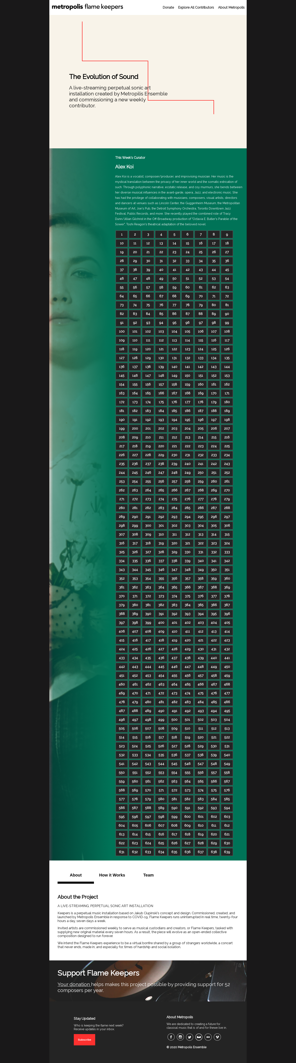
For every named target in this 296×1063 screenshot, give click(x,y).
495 (227, 711)
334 (122, 561)
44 (214, 270)
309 (148, 534)
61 (200, 287)
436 (161, 658)
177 (187, 402)
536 (174, 755)
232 (201, 455)
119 (134, 349)
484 (201, 702)
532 (122, 755)
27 (227, 252)
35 (214, 261)
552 (148, 773)
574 (201, 790)
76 (161, 305)
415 (121, 640)
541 (121, 764)
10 (122, 243)
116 (213, 340)
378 (227, 596)
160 (201, 384)
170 (213, 393)
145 (121, 376)
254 (135, 481)
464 (174, 684)
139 (161, 367)
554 (174, 773)
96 (187, 323)
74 (135, 305)
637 (201, 852)
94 (161, 323)
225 (227, 446)
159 (187, 384)
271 (121, 499)
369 (227, 587)
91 (122, 323)
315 (227, 534)
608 (174, 825)
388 (122, 614)
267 (187, 490)
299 (135, 525)
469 (122, 693)
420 (188, 640)
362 (135, 587)
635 (174, 852)
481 (161, 702)
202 (161, 428)
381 (148, 605)
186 (187, 411)
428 (174, 649)
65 (135, 296)
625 (161, 843)
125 (213, 349)
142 (200, 367)
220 (161, 446)
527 (174, 746)
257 (174, 481)
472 (161, 693)
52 (200, 278)
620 (214, 834)
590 (174, 808)
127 (121, 358)
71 (213, 296)
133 (200, 358)
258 (187, 481)
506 (135, 728)
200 (135, 428)
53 (214, 278)
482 (174, 702)
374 (174, 596)
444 (148, 667)
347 (174, 570)
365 (174, 587)
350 (214, 570)
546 (188, 764)
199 (122, 428)
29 (135, 261)
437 (174, 658)
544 (161, 764)
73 (122, 305)
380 (135, 605)
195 (187, 420)
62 (214, 287)
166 (161, 393)
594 (227, 808)
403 (201, 623)
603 (227, 817)
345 (148, 570)
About (76, 875)
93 (148, 323)
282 (148, 508)
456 (188, 675)
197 (213, 420)
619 (201, 834)
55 (122, 287)
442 (122, 667)
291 (148, 517)
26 (214, 252)
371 (135, 596)
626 (174, 843)
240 (188, 464)
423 (227, 640)
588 (148, 808)
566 (214, 781)
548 (214, 764)
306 (227, 525)
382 (161, 605)
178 (200, 402)
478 (122, 702)
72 (227, 296)
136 (121, 367)
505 (122, 728)
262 (122, 490)
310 (161, 534)
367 (201, 587)
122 (174, 349)
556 (201, 773)
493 (201, 711)
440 (214, 658)
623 (135, 843)
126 (227, 349)
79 (201, 305)
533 (135, 755)
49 (161, 278)
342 (227, 561)
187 (200, 411)
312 (187, 534)
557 (214, 773)
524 (135, 746)
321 (187, 543)
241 (200, 464)
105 (187, 331)
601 (201, 817)
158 (174, 384)
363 (148, 587)
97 (201, 323)
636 (188, 852)
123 (187, 349)
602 (214, 817)
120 (148, 349)
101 (134, 331)
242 (214, 464)
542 (135, 764)
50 (174, 278)
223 (201, 446)
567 (227, 781)
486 (227, 702)
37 (122, 270)
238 (161, 464)
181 (121, 411)
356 (174, 578)
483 (188, 702)
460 (122, 684)
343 (122, 570)
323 (214, 543)
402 (188, 623)
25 (200, 252)
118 (121, 349)
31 (161, 261)
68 (174, 296)
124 (200, 349)
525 (148, 746)
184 (161, 411)
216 (227, 437)
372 (148, 596)
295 (201, 517)
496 (122, 720)
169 (201, 393)
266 (174, 490)
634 (161, 852)
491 (174, 711)
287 (214, 508)
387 (227, 605)
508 (161, 728)
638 (214, 852)
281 (135, 508)
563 (174, 781)
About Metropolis (231, 7)
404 (214, 623)
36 (227, 261)
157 (161, 384)
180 (227, 402)
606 (148, 825)
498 (148, 720)
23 (174, 252)
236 (135, 464)
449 (214, 667)
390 (148, 614)
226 (122, 455)
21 (148, 252)
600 (187, 817)
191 (134, 420)
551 (135, 773)
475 (201, 693)
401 (174, 623)
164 (135, 393)
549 (227, 764)
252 (227, 473)
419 (174, 640)
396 (227, 614)
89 (214, 314)
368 (214, 587)
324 (227, 543)
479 (135, 702)
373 (161, 596)
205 (201, 428)
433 (122, 658)
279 (227, 499)
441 (227, 658)
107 (213, 331)
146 (135, 376)
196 (201, 420)
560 (135, 781)
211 (161, 437)
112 (161, 340)
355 (161, 578)
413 (213, 631)
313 (200, 534)
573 (187, 790)
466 (201, 684)
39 (148, 270)
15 (187, 243)
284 (174, 508)
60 (187, 287)
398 (135, 623)
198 (227, 420)
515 (135, 737)
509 (174, 728)
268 (201, 490)
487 (122, 711)
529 (201, 746)
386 (214, 605)
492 (188, 711)
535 (161, 755)
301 (161, 525)
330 (187, 552)
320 (174, 543)
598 (161, 817)
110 (134, 340)
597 (148, 817)
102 (148, 331)
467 (214, 684)
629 (214, 843)
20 (135, 252)
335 (135, 561)
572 (174, 790)
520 (201, 737)
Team (148, 875)
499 (161, 720)
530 (214, 746)
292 (161, 517)
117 (227, 340)
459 (227, 675)
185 (174, 411)
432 (227, 649)
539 (214, 755)
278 (214, 499)
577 (122, 799)
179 (213, 402)
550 (122, 773)
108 (227, 331)
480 (148, 702)
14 (174, 243)
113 (174, 340)
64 (122, 296)
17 (213, 243)
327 (148, 552)
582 (187, 799)
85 (161, 314)
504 (227, 720)
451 (121, 675)
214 (200, 437)
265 (161, 490)
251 (213, 473)
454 (161, 675)
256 (161, 481)
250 (201, 473)
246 (148, 473)
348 (188, 570)
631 (121, 852)
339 (187, 561)
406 (122, 631)
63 (227, 287)
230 (174, 455)
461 (135, 684)
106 (201, 331)
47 (135, 278)
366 (188, 587)
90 (227, 314)
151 (200, 376)
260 (214, 481)
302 (174, 525)
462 (148, 684)
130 (161, 358)
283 (161, 508)
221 (174, 446)
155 (135, 384)
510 (187, 728)
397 (122, 623)
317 (135, 543)
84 (148, 314)
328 (161, 552)
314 (213, 534)
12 (148, 243)
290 (135, 517)
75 (148, 305)
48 (148, 278)
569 (135, 790)
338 (174, 561)
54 (227, 278)
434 (135, 658)
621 (227, 834)
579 (148, 799)
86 (174, 314)
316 (121, 543)
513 (227, 728)
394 (201, 614)
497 (135, 720)
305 (214, 525)
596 (135, 817)
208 (122, 437)
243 (227, 464)
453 (148, 675)
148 (161, 376)
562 (161, 781)
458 (214, 675)
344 (135, 570)
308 (135, 534)
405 (227, 623)
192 (148, 420)
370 (122, 596)
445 (161, 667)
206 (214, 428)
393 (187, 614)
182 (135, 411)
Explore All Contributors (196, 7)
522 (227, 737)
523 (122, 746)
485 (214, 702)
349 (201, 570)
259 (201, 481)
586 (122, 808)
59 (174, 287)
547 (201, 764)
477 (227, 693)
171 (227, 393)
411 (187, 631)
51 (187, 278)
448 (201, 667)
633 (148, 852)
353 (135, 578)
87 (188, 314)
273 (148, 499)
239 (174, 464)
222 (187, 446)
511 (200, 728)
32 (174, 261)
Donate (168, 7)
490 (161, 711)
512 (213, 728)
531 (227, 746)
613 (121, 834)
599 (174, 817)
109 (122, 340)
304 (201, 525)
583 (201, 799)
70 (201, 296)
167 (174, 393)
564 (188, 781)
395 (214, 614)
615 (148, 834)
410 (174, 631)
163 (121, 393)
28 (122, 261)
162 (227, 384)
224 (214, 446)
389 (135, 614)
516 (148, 737)
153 (227, 376)
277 (201, 499)
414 (227, 631)
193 (161, 420)
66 (148, 296)
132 (187, 358)
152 (213, 376)
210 (148, 437)
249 (188, 473)
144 (227, 367)
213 (187, 437)
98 (214, 323)
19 (122, 252)
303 (187, 525)
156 (148, 384)
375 (187, 596)
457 (201, 675)
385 (201, 605)
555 (187, 773)
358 (201, 578)
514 (121, 737)
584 (214, 799)
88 (201, 314)
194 (174, 420)
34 (201, 261)
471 (148, 693)
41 (174, 270)
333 (227, 552)
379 (122, 605)
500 (174, 720)
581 (174, 799)
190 (122, 420)
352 (122, 578)
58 (161, 287)
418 (161, 640)
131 (174, 358)
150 (187, 376)
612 (227, 825)
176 (174, 402)
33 (187, 261)
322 (201, 543)
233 (214, 455)
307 (122, 534)
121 (161, 349)
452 (135, 675)
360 (227, 578)
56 (135, 287)
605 (135, 825)
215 (213, 437)
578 (135, 799)
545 (174, 764)
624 (148, 843)
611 (213, 825)
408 (148, 631)
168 (187, 393)
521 (213, 737)
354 (148, 578)
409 (161, 631)
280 (122, 508)
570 (148, 790)
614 (135, 834)
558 (227, 773)
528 (187, 746)
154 (121, 384)
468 (227, 684)
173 (135, 402)
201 (148, 428)
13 (161, 243)
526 (161, 746)
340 (201, 561)
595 (122, 817)
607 (161, 825)
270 (227, 490)
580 (161, 799)
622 (122, 843)
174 (148, 402)
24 (188, 252)
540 (227, 755)
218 (135, 446)
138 (148, 367)
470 (135, 693)
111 (148, 340)
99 (227, 323)
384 (188, 605)
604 (122, 825)
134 (213, 358)
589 (161, 808)
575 (214, 790)
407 (135, 631)
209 (135, 437)
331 (200, 552)
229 (161, 455)
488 (135, 711)
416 (135, 640)
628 (201, 843)
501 (187, 720)
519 (187, 737)
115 (200, 340)
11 (134, 243)
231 (187, 455)
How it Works (112, 875)
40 (161, 270)
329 (174, 552)
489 (148, 711)
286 (201, 508)
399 (148, 623)
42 (188, 270)
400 (161, 623)
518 (174, 737)
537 (187, 755)
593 (214, 808)
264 (148, 490)
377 (214, 596)
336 (148, 561)
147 (148, 376)
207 (227, 428)
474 (187, 693)
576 (227, 790)
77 (174, 305)
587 (135, 808)
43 (201, 270)
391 (161, 614)
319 (161, 543)
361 (121, 587)
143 (213, 367)
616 (161, 834)
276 (187, 499)
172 (121, 402)
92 (135, 323)
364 (161, 587)
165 (148, 393)
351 (227, 570)
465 (188, 684)
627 (187, 843)
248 (174, 473)
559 (122, 781)
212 (174, 437)
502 (201, 720)
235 (122, 464)
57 (148, 287)
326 (135, 552)
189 (227, 411)
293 (174, 517)
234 (227, 455)
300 (148, 525)
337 (161, 561)
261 (227, 481)
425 (135, 649)
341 (213, 561)
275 (174, 499)
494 (214, 711)
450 (227, 667)
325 (122, 552)
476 (214, 693)
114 (187, 340)
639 (227, 852)
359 (214, 578)
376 (201, 596)
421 (200, 640)
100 (122, 331)
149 (174, 376)
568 (122, 790)
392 (174, 614)
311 (174, 534)
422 (214, 640)
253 (122, 481)
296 (214, 517)
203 (174, 428)
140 (174, 367)
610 (201, 825)
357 (187, 578)
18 (227, 243)
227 (135, 455)
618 (187, 834)
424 (122, 649)
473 (174, 693)
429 (188, 649)
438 (188, 658)
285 (187, 508)
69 (187, 296)
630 (227, 843)
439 (201, 658)
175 (161, 402)
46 (122, 278)
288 (227, 508)
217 (121, 446)
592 (201, 808)
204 (188, 428)
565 (201, 781)
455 (174, 675)
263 (135, 490)
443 (135, 667)
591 (187, 808)
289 (122, 517)
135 (227, 358)
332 (214, 552)
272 (135, 499)
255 (148, 481)
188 (214, 411)
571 (161, 790)
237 (148, 464)
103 (161, 331)
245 (135, 473)
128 (135, 358)
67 (161, 296)
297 (227, 517)
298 (122, 525)
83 (135, 314)
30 (148, 261)
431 (213, 649)
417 (148, 640)
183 (148, 411)
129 (148, 358)
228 (148, 455)
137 (135, 367)
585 (227, 799)
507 (148, 728)
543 (148, 764)
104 (174, 331)
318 (148, 543)
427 (161, 649)
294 (188, 517)
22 (161, 252)
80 (214, 305)
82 (122, 314)
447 (188, 667)
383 (174, 605)
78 (188, 305)
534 (148, 755)
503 (214, 720)
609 (187, 825)
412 (200, 631)
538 (201, 755)
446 (174, 667)
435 (148, 658)
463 (161, 684)
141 (187, 367)
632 (135, 852)
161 (213, 384)
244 (122, 473)
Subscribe (84, 1039)
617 (174, 834)
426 (148, 649)
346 (161, 570)
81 (227, 305)
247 (161, 473)
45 (227, 270)
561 (148, 781)
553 (161, 773)
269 (214, 490)
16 (200, 243)
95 (174, 323)
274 (161, 499)
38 (135, 270)
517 (161, 737)
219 (148, 446)
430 (201, 649)
